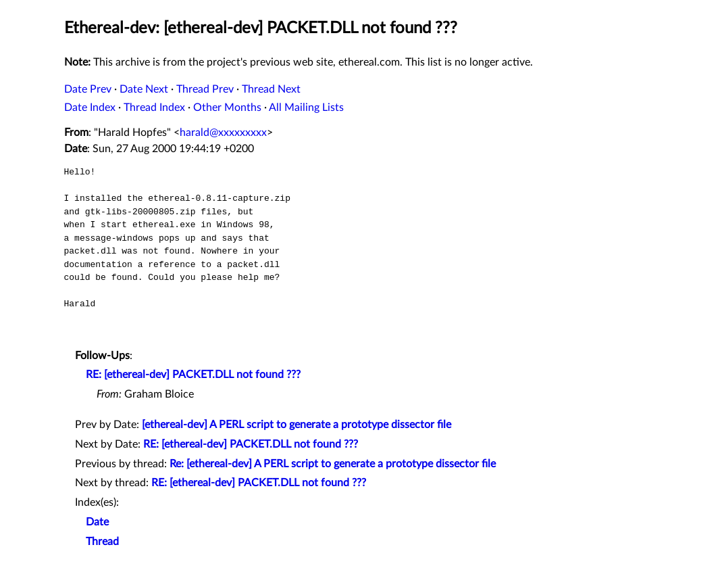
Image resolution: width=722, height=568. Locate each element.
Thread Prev (205, 89)
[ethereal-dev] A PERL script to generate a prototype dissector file (296, 424)
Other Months (227, 107)
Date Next (144, 89)
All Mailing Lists (306, 107)
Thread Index (154, 107)
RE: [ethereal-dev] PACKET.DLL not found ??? (193, 374)
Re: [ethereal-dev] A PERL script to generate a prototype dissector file (333, 463)
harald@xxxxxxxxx (223, 132)
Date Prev (87, 89)
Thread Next (271, 89)
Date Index (89, 107)
